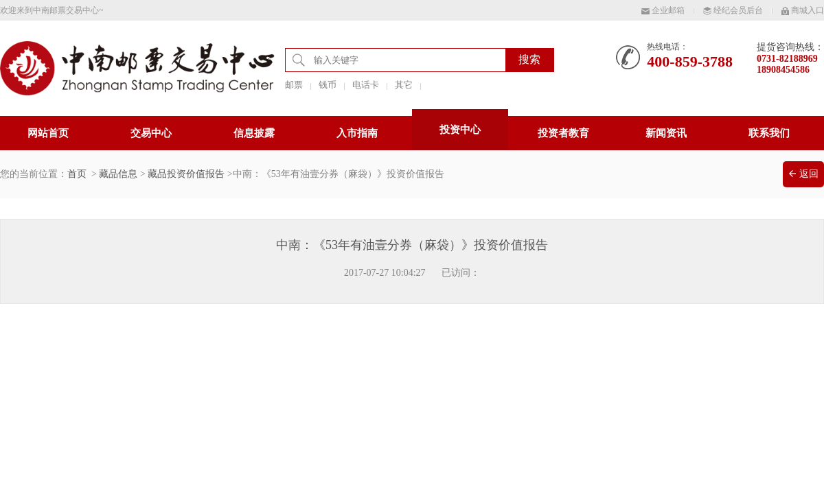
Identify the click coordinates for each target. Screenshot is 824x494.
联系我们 (769, 133)
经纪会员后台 (733, 10)
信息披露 (254, 133)
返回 (804, 174)
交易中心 (151, 133)
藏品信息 (118, 174)
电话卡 (365, 85)
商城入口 (802, 10)
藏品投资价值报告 (186, 174)
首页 (77, 174)
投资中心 (460, 129)
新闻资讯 (666, 133)
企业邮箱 (663, 10)
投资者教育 (563, 133)
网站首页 (48, 133)
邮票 (294, 85)
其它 (404, 85)
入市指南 (357, 133)
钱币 (327, 85)
